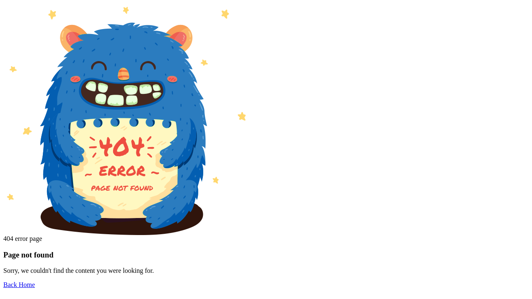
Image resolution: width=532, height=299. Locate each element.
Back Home (19, 284)
